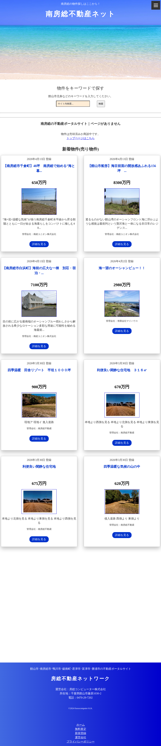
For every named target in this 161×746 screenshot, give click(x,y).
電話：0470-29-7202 (80, 697)
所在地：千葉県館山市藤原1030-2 (80, 693)
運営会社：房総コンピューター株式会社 (80, 689)
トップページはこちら (81, 138)
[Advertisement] (80, 605)
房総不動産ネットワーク (80, 678)
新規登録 (80, 733)
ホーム (80, 724)
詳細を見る (39, 244)
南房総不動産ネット (80, 14)
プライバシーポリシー (81, 741)
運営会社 (80, 737)
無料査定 (80, 728)
